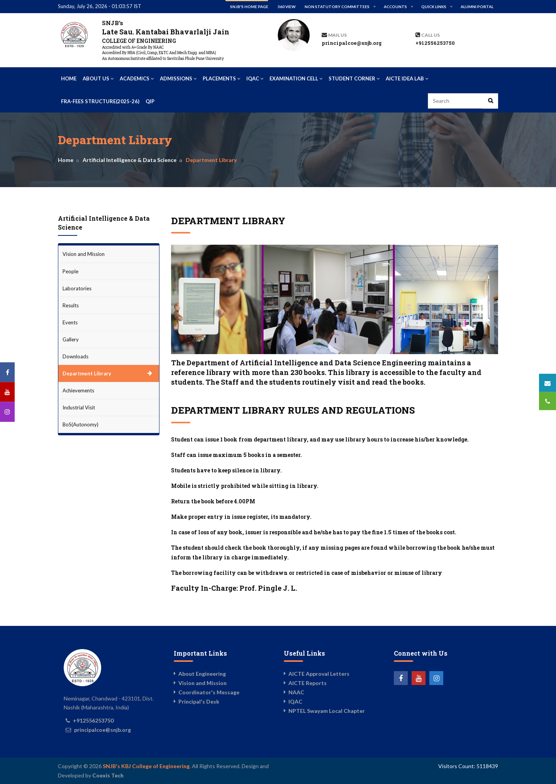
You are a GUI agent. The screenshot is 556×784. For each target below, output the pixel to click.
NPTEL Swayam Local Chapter (326, 710)
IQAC (254, 78)
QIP (150, 101)
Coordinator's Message (208, 692)
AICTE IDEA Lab (407, 78)
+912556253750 (435, 42)
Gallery (71, 339)
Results (71, 305)
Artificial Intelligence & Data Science (129, 160)
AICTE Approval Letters (318, 673)
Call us (430, 35)
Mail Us (337, 35)
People (70, 271)
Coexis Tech (108, 775)
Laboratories (77, 288)
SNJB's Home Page (249, 6)
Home (68, 78)
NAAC (296, 692)
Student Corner (354, 78)
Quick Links (433, 6)
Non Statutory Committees (337, 6)
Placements (221, 78)
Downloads (75, 356)
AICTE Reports (307, 683)
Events (70, 322)
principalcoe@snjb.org (352, 42)
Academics (137, 78)
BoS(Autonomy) (80, 424)
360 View (286, 6)
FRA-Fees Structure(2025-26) (100, 101)
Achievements (78, 390)
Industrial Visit (79, 407)
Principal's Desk (198, 701)
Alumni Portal (477, 6)
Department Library (87, 373)
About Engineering (202, 673)
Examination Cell (296, 78)
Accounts (395, 6)
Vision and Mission (84, 254)
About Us (98, 78)
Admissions (178, 78)
